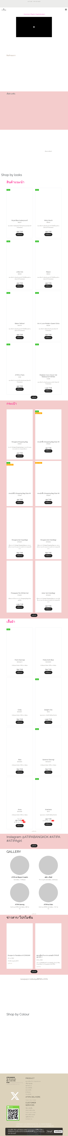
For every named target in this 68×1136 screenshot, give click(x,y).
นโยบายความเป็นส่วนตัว (39, 1131)
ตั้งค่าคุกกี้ (49, 1131)
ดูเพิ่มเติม (34, 397)
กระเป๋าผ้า (28, 1094)
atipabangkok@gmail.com (13, 1084)
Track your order (31, 1112)
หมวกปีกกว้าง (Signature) (33, 1081)
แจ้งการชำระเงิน (30, 1110)
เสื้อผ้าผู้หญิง (29, 1083)
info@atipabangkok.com (16, 1082)
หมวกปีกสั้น (29, 1087)
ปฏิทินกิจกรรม (30, 1116)
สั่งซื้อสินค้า (19, 234)
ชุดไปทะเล (29, 1085)
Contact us (29, 1119)
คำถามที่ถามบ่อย (30, 1114)
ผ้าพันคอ (28, 1092)
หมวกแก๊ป (28, 1090)
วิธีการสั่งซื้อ (29, 1108)
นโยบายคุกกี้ (13, 1133)
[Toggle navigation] (66, 9)
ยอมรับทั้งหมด (58, 1131)
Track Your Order (31, 1100)
